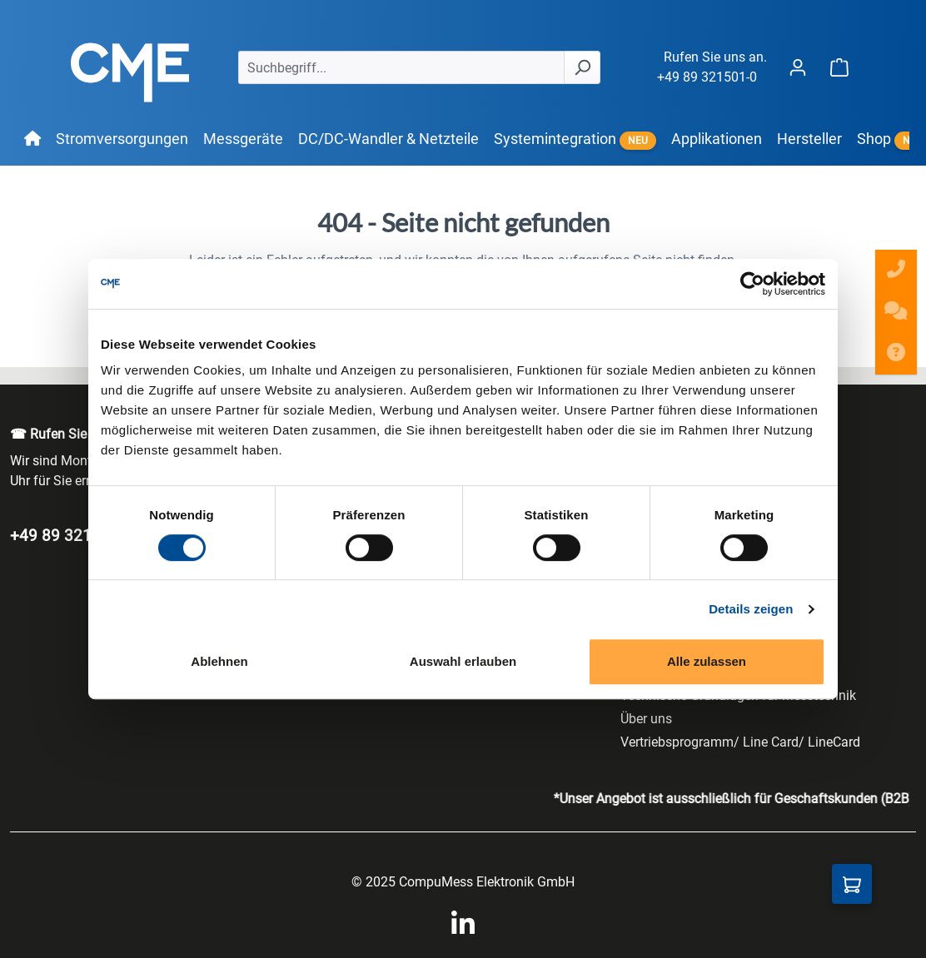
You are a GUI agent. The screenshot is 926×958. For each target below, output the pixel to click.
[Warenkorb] (839, 67)
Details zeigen (751, 609)
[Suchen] (582, 67)
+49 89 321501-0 (707, 77)
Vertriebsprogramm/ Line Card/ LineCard (740, 742)
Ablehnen (219, 661)
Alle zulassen (706, 661)
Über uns (646, 719)
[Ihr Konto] (797, 67)
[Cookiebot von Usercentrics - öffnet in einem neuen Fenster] (752, 283)
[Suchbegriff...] (401, 67)
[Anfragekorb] (852, 884)
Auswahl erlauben (463, 661)
